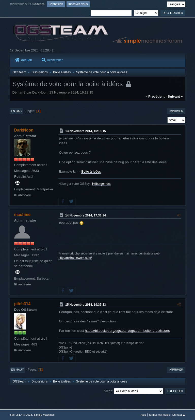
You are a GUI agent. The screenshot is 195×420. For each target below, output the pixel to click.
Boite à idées (91, 171)
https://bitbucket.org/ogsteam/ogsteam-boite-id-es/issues (127, 331)
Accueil (23, 60)
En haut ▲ (178, 414)
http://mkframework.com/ (75, 258)
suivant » (175, 96)
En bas (16, 111)
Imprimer (176, 111)
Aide (143, 414)
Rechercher (52, 60)
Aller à (108, 391)
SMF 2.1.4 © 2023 (21, 414)
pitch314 (22, 304)
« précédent (155, 96)
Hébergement (101, 184)
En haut (17, 369)
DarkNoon (23, 130)
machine (22, 214)
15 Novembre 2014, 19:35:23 (85, 304)
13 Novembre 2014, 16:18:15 (85, 131)
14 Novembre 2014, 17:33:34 (85, 215)
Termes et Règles (159, 414)
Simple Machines (44, 414)
